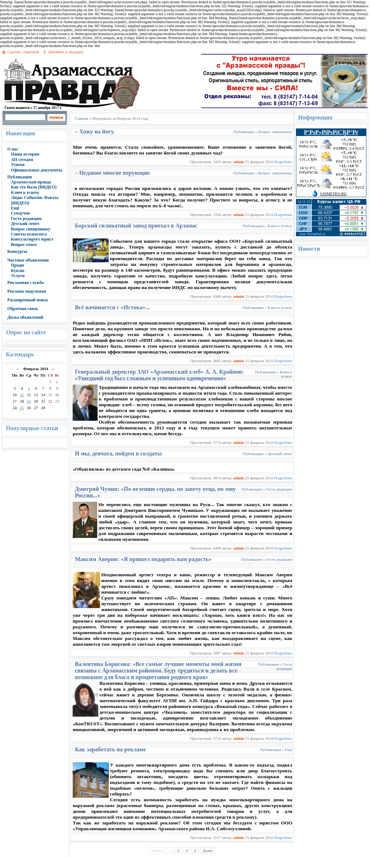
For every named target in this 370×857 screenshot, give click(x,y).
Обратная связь (22, 308)
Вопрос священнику (30, 229)
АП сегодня (22, 159)
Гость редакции (26, 218)
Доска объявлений (25, 317)
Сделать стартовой (23, 52)
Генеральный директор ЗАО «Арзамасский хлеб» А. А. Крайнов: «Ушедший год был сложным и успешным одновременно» (159, 375)
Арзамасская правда (31, 181)
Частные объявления (28, 260)
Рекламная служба (25, 282)
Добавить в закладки (65, 52)
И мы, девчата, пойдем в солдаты (118, 453)
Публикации (19, 176)
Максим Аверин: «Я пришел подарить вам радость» (143, 559)
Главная (81, 118)
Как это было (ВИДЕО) (33, 187)
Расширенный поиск (27, 299)
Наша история (25, 154)
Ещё (15, 208)
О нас (12, 149)
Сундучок (20, 213)
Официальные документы (37, 170)
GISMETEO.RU (333, 193)
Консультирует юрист (32, 239)
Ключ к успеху (25, 192)
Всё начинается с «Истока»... (112, 307)
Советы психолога (29, 234)
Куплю (17, 270)
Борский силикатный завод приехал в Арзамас (136, 225)
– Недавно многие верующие (112, 173)
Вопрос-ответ (24, 244)
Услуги (18, 275)
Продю (17, 265)
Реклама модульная (26, 291)
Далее (208, 850)
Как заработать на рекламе (110, 749)
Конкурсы (17, 251)
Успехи (18, 164)
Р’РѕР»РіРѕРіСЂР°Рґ (331, 132)
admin (238, 162)
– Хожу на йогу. (95, 131)
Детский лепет (25, 223)
